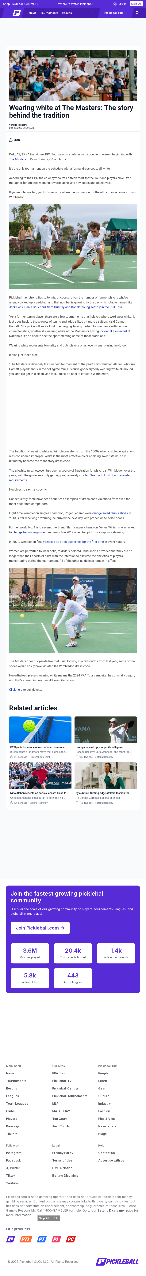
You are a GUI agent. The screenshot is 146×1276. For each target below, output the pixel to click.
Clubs (10, 1111)
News (32, 12)
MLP (55, 1103)
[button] (15, 13)
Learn (102, 1081)
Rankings (13, 1126)
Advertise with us (111, 1160)
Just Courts (61, 1126)
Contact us (106, 1153)
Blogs (102, 1134)
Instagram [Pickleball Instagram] (13, 1153)
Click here (15, 689)
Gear (102, 1088)
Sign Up (136, 3)
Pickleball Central (65, 1088)
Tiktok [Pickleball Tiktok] (10, 1175)
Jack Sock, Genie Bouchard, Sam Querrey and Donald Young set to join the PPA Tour (65, 307)
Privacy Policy (62, 1153)
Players (11, 1119)
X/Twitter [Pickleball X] (13, 1168)
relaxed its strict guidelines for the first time (74, 542)
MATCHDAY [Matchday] (61, 1111)
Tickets (11, 1134)
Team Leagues (17, 1103)
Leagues (12, 1096)
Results (67, 12)
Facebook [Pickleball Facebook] (13, 1160)
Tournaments (49, 12)
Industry (104, 1103)
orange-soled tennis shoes (110, 513)
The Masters (17, 159)
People (103, 1073)
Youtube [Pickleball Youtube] (12, 1183)
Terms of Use (62, 1160)
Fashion (104, 1111)
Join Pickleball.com (40, 928)
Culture (104, 1096)
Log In (120, 3)
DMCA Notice (62, 1168)
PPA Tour (59, 1073)
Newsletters (107, 1126)
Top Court (59, 1119)
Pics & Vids (106, 1119)
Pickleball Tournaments (69, 1096)
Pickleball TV (62, 1081)
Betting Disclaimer (66, 1175)
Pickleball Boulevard (113, 331)
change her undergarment (30, 532)
